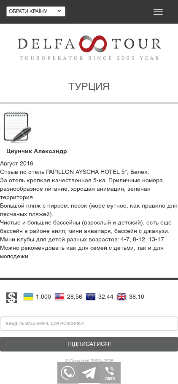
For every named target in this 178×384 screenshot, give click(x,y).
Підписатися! (89, 344)
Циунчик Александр (36, 151)
